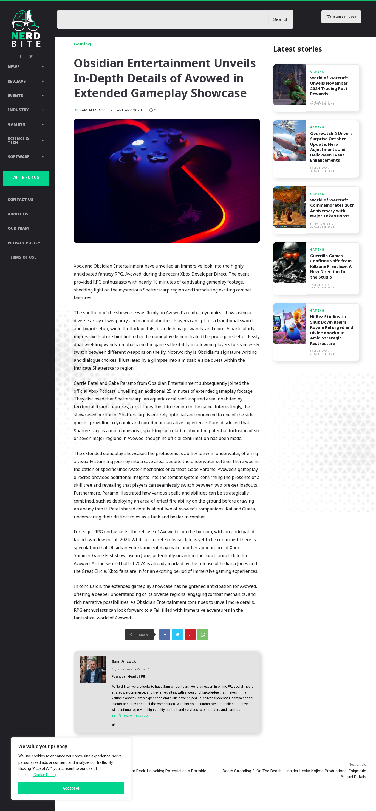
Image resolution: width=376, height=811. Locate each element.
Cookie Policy (44, 775)
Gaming (82, 44)
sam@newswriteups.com (131, 715)
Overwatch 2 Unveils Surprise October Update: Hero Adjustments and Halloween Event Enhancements (331, 147)
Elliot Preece (320, 224)
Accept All (71, 788)
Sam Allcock (92, 110)
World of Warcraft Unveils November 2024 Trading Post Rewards (329, 86)
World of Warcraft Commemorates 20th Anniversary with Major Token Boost (332, 208)
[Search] (281, 19)
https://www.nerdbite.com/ (130, 669)
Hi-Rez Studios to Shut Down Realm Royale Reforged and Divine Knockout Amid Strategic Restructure (331, 330)
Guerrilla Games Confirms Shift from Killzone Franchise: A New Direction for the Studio (331, 266)
